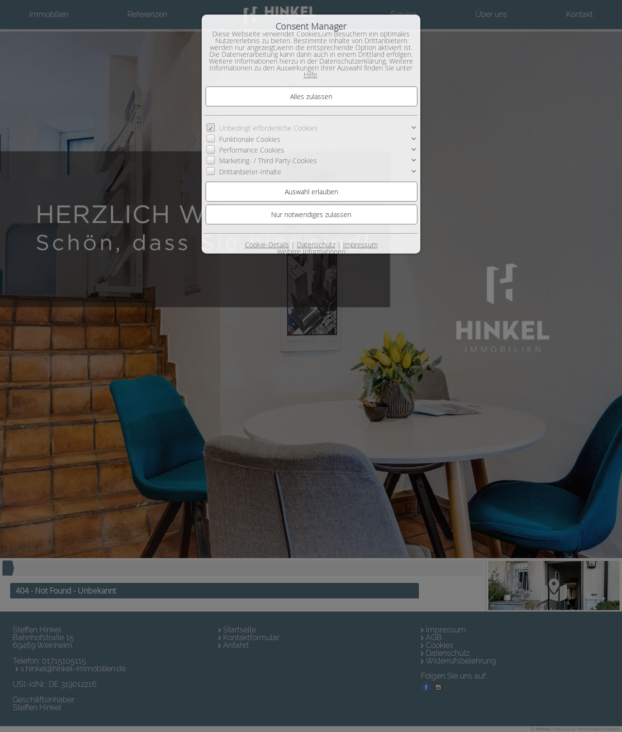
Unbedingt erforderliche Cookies (268, 128)
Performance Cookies (251, 149)
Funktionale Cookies (249, 138)
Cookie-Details (267, 244)
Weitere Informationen (311, 251)
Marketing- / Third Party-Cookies (268, 160)
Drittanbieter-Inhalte (250, 171)
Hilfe (310, 74)
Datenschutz (316, 244)
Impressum (360, 244)
